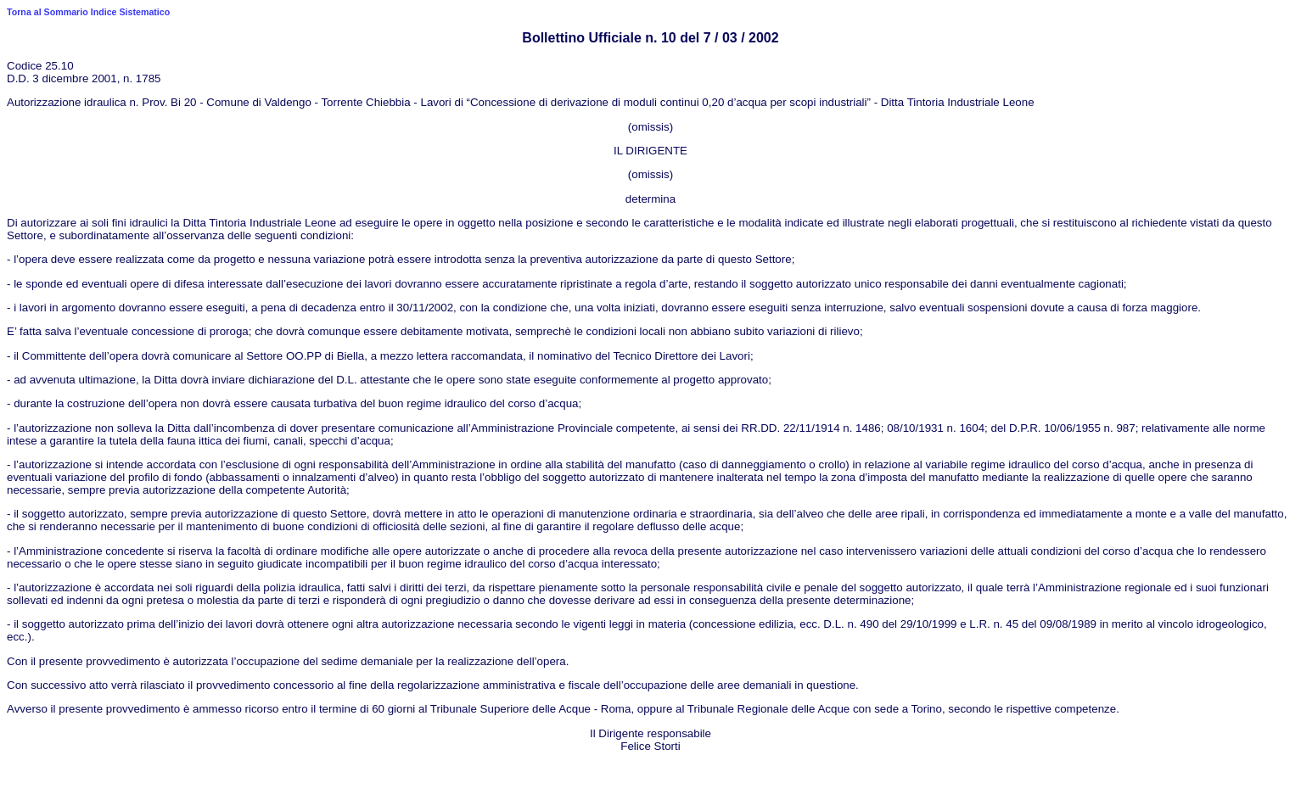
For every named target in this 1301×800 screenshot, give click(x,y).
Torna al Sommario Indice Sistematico (88, 12)
